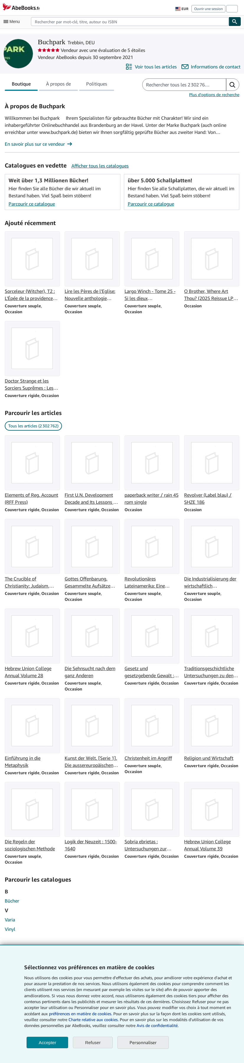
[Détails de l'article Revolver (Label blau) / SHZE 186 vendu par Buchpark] (211, 470)
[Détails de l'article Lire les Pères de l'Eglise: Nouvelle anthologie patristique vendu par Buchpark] (92, 266)
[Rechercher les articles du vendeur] (178, 85)
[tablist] (59, 84)
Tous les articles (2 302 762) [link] (33, 425)
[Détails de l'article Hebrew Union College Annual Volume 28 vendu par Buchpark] (32, 643)
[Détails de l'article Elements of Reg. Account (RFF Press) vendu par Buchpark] (32, 470)
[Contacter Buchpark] (210, 66)
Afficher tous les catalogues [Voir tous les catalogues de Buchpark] (100, 166)
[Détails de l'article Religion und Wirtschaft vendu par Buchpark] (211, 730)
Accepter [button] (47, 1042)
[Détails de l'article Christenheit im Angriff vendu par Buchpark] (152, 730)
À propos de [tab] (58, 85)
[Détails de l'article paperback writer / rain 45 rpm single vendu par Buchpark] (152, 470)
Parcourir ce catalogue (32, 204)
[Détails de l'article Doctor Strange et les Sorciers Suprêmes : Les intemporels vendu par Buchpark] (32, 356)
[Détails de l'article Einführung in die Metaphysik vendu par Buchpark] (32, 733)
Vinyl (10, 929)
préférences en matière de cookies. (80, 1013)
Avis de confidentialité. (158, 1025)
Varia (10, 920)
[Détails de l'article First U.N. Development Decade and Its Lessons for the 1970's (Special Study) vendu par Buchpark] (92, 470)
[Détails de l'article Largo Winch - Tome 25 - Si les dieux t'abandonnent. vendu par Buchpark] (152, 266)
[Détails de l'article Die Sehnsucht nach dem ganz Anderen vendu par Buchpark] (92, 643)
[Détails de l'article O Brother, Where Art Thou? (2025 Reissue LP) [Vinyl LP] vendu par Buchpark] (211, 266)
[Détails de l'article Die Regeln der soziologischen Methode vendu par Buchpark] (32, 817)
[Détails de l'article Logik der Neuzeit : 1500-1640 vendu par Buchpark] (92, 817)
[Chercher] (235, 21)
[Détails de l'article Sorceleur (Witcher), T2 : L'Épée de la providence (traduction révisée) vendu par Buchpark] (32, 266)
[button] (232, 85)
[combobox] (130, 21)
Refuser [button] (93, 1042)
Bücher (12, 901)
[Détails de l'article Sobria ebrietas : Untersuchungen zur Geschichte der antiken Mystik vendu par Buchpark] (152, 817)
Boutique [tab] (21, 85)
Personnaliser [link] (143, 1042)
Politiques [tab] (96, 85)
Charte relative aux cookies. (94, 1019)
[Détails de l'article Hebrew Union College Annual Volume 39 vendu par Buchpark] (211, 817)
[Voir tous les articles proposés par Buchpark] (151, 66)
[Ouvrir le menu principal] (12, 21)
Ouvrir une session (208, 8)
